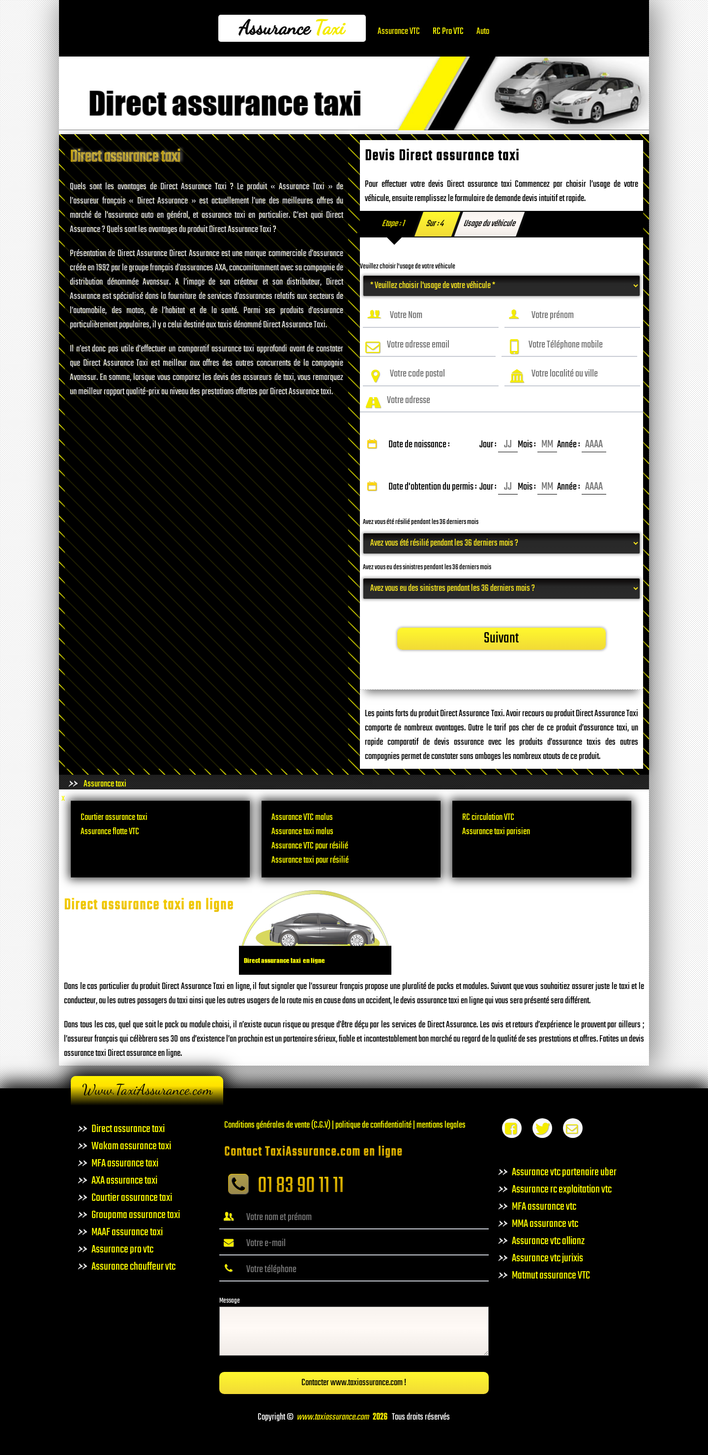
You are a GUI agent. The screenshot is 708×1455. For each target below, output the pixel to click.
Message (229, 1301)
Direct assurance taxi (128, 1129)
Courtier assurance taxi (114, 818)
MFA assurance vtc (544, 1206)
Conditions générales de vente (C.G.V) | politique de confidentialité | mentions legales (345, 1125)
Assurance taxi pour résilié (310, 860)
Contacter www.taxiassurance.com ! (353, 1383)
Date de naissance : (485, 445)
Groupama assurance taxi (135, 1215)
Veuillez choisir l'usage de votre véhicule (407, 266)
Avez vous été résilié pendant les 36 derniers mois (420, 522)
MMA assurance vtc (545, 1224)
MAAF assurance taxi (127, 1232)
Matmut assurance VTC (551, 1275)
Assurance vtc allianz (548, 1241)
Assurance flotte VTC (110, 832)
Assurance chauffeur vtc (133, 1266)
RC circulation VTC (488, 818)
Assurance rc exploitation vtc (562, 1189)
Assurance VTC (399, 32)
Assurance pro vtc (122, 1249)
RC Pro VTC (448, 32)
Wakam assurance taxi (131, 1146)
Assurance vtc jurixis (547, 1258)
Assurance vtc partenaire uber (564, 1172)
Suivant (501, 639)
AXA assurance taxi (124, 1180)
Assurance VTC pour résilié (309, 846)
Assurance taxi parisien (496, 832)
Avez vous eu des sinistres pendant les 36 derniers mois (427, 567)
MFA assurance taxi (124, 1163)
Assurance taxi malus (302, 832)
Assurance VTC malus (302, 818)
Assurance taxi (105, 784)
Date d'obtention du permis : (485, 487)
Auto (482, 32)
